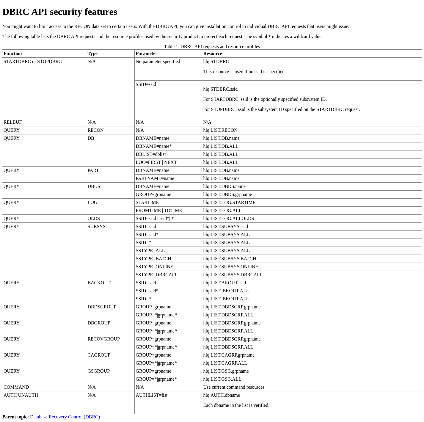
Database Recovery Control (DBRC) (65, 416)
